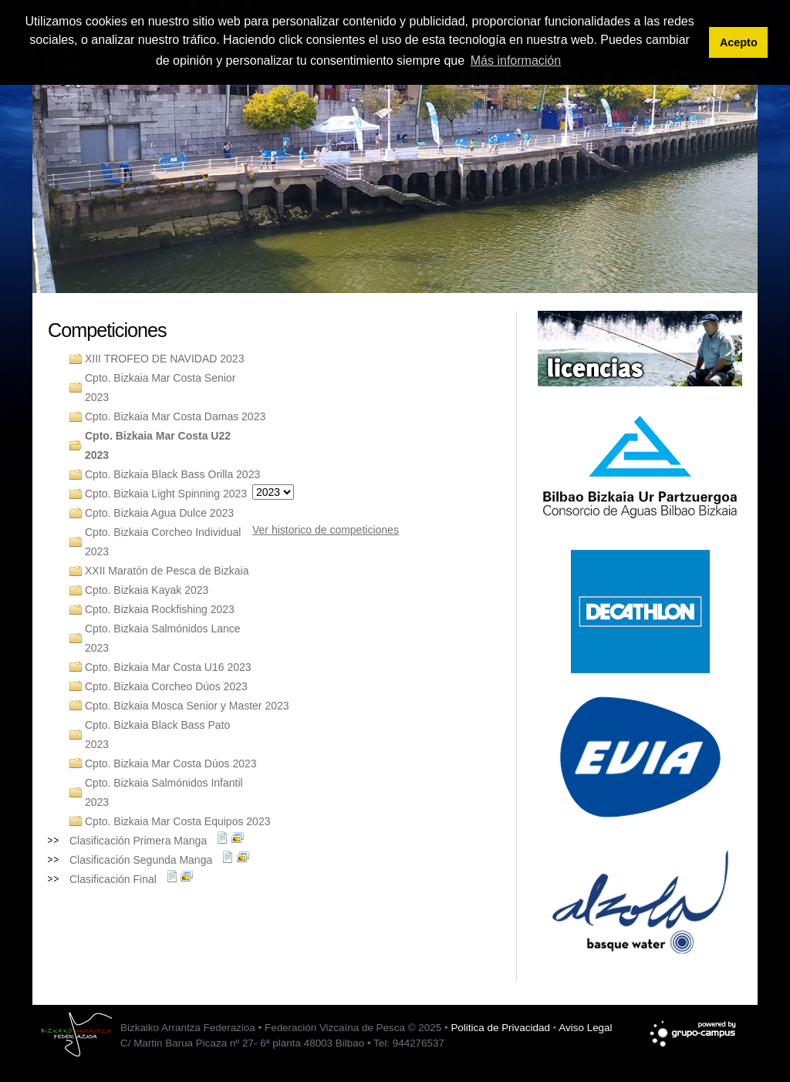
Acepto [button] (739, 42)
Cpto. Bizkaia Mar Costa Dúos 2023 (171, 763)
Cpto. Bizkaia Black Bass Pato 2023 (157, 734)
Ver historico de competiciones (325, 530)
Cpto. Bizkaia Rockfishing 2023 (160, 609)
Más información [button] (516, 60)
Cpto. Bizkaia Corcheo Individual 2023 (163, 542)
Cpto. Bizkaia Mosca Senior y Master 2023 (187, 705)
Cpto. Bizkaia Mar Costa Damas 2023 (175, 416)
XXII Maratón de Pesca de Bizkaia (166, 571)
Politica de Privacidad (500, 1027)
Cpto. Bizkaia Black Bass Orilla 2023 (172, 474)
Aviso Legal (585, 1027)
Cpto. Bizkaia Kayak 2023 (146, 590)
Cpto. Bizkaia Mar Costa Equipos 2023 (177, 821)
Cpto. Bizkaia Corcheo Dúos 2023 (166, 686)
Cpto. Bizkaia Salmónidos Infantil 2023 (164, 792)
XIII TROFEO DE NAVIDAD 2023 (164, 358)
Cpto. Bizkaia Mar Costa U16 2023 (168, 667)
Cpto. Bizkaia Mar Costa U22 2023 (158, 445)
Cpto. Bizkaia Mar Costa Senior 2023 (160, 387)
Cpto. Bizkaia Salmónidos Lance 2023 (163, 638)
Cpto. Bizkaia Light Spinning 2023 (166, 493)
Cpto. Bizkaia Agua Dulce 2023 (159, 513)
